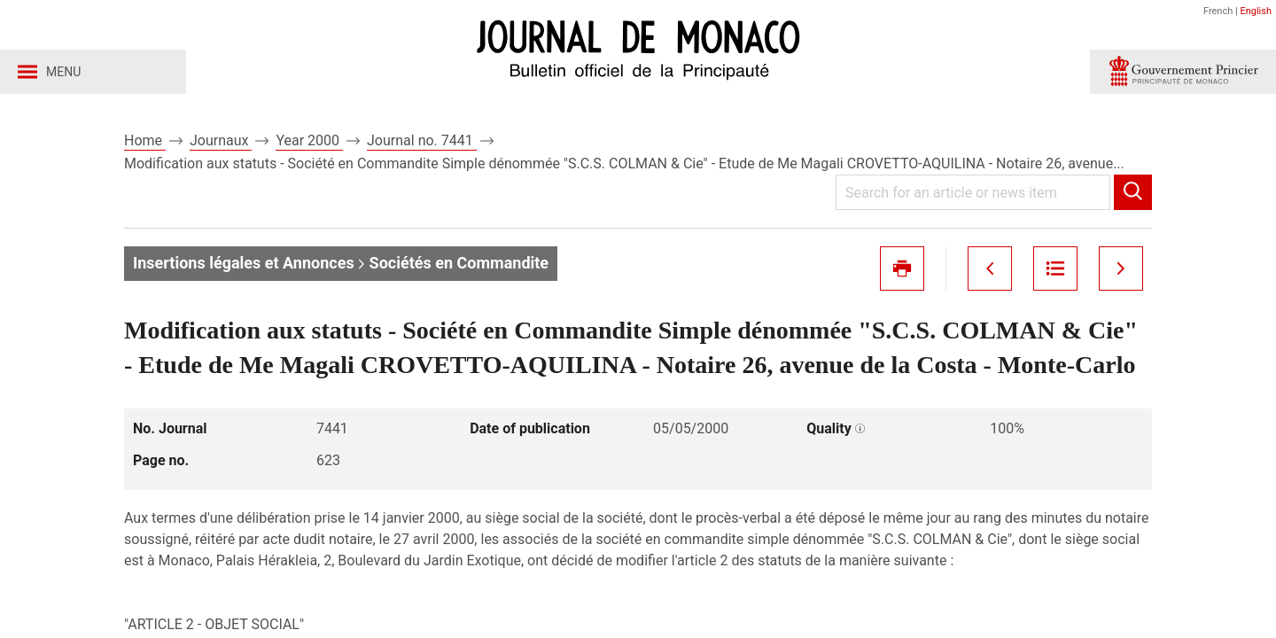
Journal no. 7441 (422, 140)
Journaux (221, 140)
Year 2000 (309, 140)
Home (145, 140)
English (1256, 11)
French (1218, 11)
